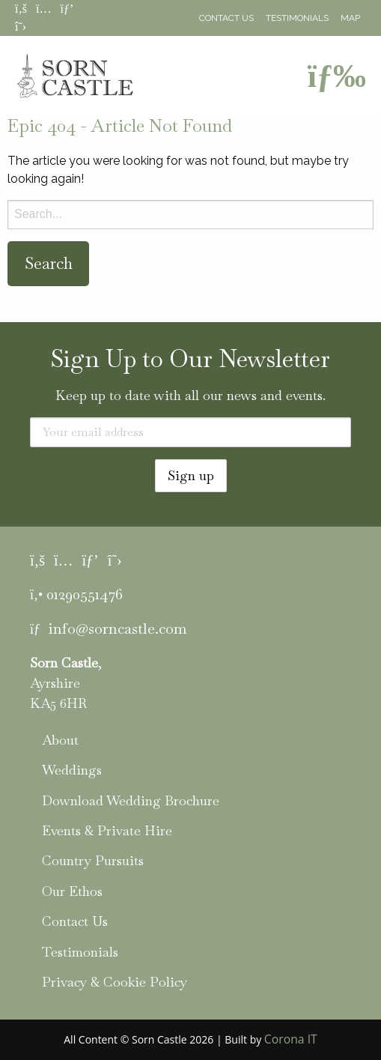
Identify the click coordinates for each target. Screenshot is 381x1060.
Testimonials (297, 18)
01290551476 (84, 594)
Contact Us (226, 18)
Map (350, 18)
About (60, 739)
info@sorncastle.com (117, 628)
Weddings (72, 769)
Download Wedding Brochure (130, 800)
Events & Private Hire (107, 830)
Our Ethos (72, 891)
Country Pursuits (93, 860)
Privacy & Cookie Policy (114, 981)
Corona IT (290, 1039)
